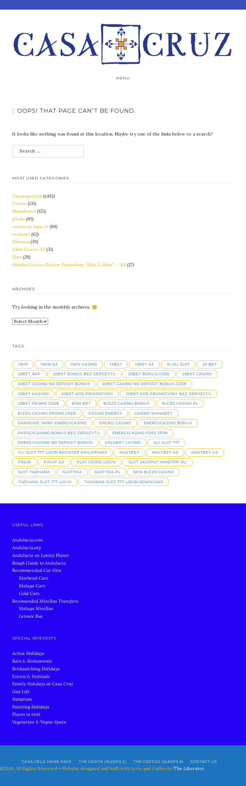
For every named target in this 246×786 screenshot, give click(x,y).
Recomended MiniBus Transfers (45, 601)
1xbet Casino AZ (28, 249)
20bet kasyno (33, 394)
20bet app (29, 374)
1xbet (116, 364)
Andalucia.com (27, 540)
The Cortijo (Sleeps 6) (159, 761)
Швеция (20, 241)
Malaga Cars (32, 586)
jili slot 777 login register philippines (62, 452)
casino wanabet (154, 413)
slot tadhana (34, 472)
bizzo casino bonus (126, 403)
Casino (19, 203)
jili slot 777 (166, 442)
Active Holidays (28, 653)
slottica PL (107, 472)
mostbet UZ (204, 452)
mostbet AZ (165, 452)
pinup (24, 462)
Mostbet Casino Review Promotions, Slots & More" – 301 (69, 265)
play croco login (96, 462)
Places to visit (26, 714)
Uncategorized (27, 196)
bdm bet (81, 403)
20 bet (210, 364)
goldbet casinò (123, 442)
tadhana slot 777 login (45, 482)
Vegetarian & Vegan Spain (39, 722)
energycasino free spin (140, 433)
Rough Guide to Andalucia (39, 563)
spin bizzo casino (153, 472)
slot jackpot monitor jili (157, 462)
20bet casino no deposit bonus (54, 384)
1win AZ (49, 364)
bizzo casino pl (180, 403)
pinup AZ (54, 462)
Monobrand (24, 211)
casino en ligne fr (30, 226)
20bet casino (197, 374)
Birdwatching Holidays (36, 669)
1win (23, 364)
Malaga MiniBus (36, 608)
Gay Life (21, 691)
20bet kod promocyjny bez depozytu (168, 394)
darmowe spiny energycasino (52, 423)
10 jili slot (178, 364)
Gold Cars (29, 593)
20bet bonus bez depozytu (84, 374)
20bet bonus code (149, 374)
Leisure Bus (31, 616)
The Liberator (189, 768)
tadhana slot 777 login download (123, 482)
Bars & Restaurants (32, 661)
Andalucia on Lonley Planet (40, 555)
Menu (123, 78)
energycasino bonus (168, 423)
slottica (72, 472)
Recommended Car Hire (37, 570)
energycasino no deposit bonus (55, 442)
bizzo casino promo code (47, 413)
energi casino (115, 423)
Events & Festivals (31, 676)
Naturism (22, 699)
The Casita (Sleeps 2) (103, 761)
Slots (17, 257)
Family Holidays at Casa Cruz (42, 684)
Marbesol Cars (33, 578)
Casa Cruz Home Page (47, 761)
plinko (18, 219)
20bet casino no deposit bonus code (144, 384)
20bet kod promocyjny (87, 394)
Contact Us (204, 761)
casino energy (105, 413)
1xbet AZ (144, 364)
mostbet (129, 452)
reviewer (21, 234)
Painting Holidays (30, 707)
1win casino (83, 364)
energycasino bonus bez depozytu (59, 433)
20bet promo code (38, 403)
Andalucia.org (26, 547)
